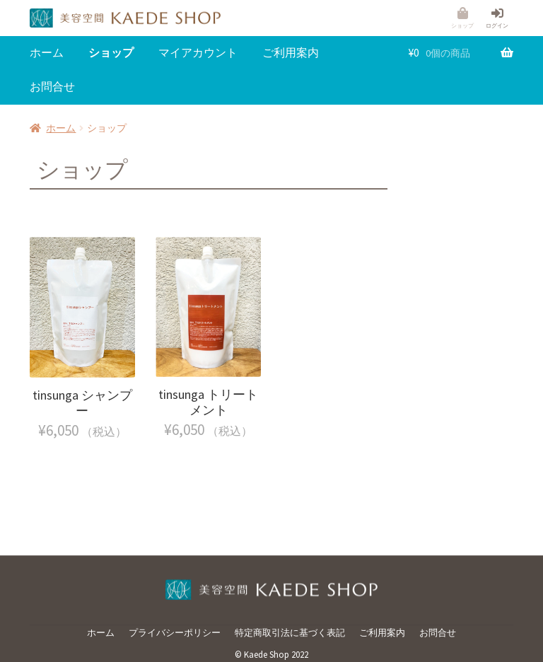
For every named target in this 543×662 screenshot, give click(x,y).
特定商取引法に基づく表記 (290, 633)
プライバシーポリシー (175, 633)
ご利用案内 (290, 52)
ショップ (462, 25)
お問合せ (52, 86)
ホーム (47, 52)
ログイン (497, 25)
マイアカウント (198, 52)
